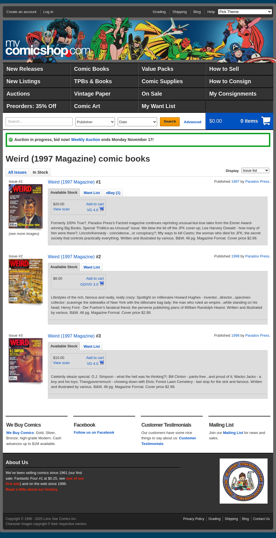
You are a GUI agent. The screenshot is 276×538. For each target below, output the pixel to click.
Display (232, 171)
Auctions (18, 94)
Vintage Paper (92, 94)
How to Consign (230, 81)
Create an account (21, 12)
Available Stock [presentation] (63, 192)
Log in (48, 12)
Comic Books (91, 69)
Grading (159, 12)
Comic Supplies (162, 81)
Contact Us (261, 519)
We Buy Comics (20, 433)
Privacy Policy (193, 519)
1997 (235, 181)
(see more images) (24, 233)
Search (170, 121)
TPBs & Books (93, 81)
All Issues (17, 172)
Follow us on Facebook (94, 432)
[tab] (64, 192)
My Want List (158, 106)
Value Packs (157, 69)
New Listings (23, 81)
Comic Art (87, 106)
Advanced (192, 122)
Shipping (179, 12)
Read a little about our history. (32, 489)
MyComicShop (48, 48)
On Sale (152, 94)
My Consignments (233, 94)
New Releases (24, 69)
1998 (235, 256)
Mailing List (233, 433)
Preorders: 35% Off (31, 106)
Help (211, 12)
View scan (61, 209)
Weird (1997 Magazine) (71, 182)
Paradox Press (257, 181)
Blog (197, 12)
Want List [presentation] (92, 193)
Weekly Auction (85, 139)
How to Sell (224, 69)
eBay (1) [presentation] (113, 193)
